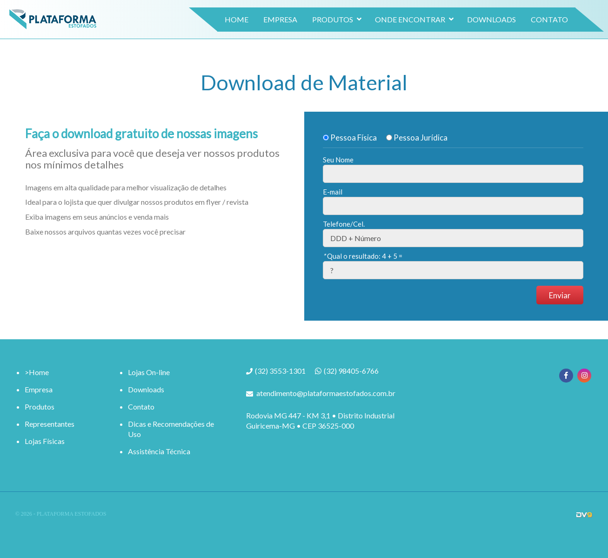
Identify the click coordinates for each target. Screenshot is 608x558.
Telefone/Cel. (344, 224)
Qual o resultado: (362, 256)
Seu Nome (338, 159)
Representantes (49, 423)
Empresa (258, 26)
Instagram (584, 376)
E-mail (332, 192)
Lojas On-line (149, 372)
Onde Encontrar (388, 26)
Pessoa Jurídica (417, 137)
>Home (37, 372)
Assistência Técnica (159, 451)
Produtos (310, 26)
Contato (527, 26)
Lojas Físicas (45, 441)
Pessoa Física (350, 137)
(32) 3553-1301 (280, 371)
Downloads (469, 26)
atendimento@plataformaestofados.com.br (325, 393)
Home (215, 26)
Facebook (566, 376)
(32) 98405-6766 (351, 371)
